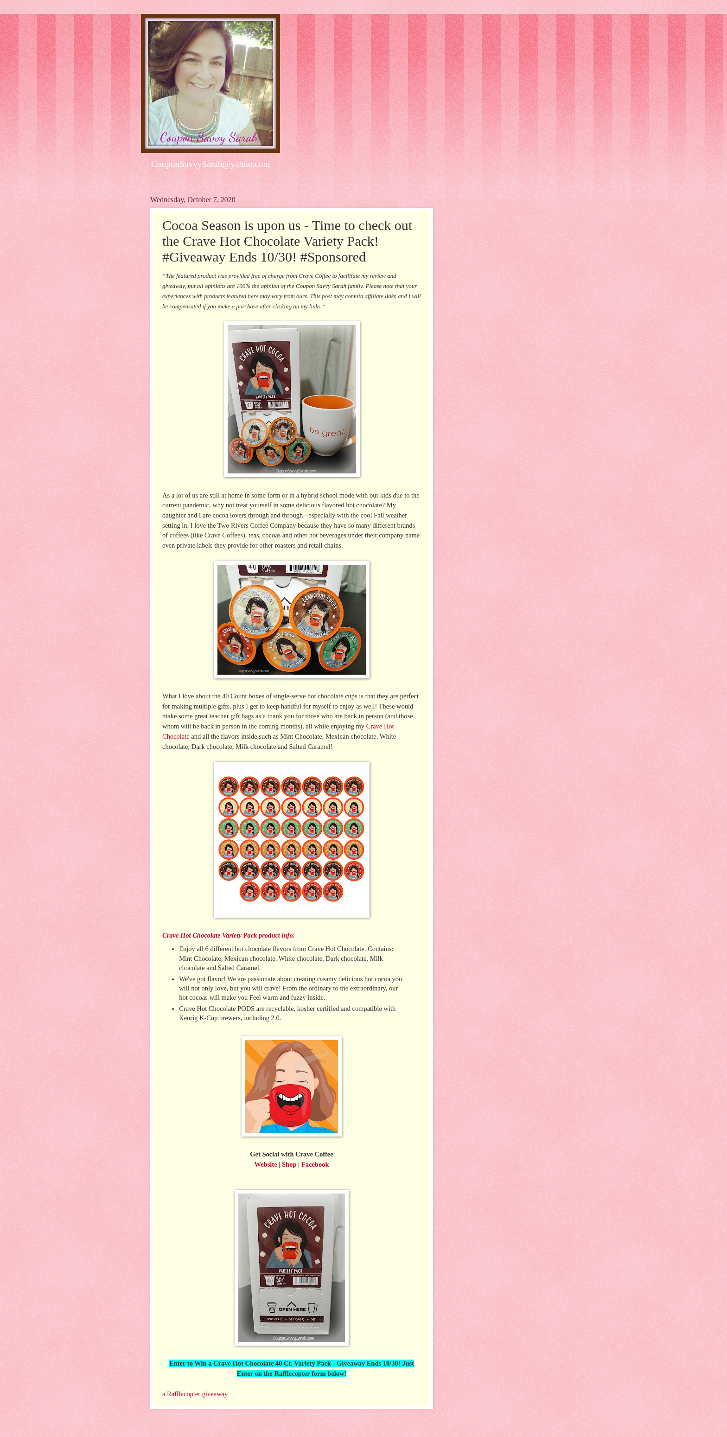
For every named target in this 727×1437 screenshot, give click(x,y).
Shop (289, 1164)
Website (266, 1164)
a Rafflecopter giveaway (195, 1394)
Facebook (315, 1164)
